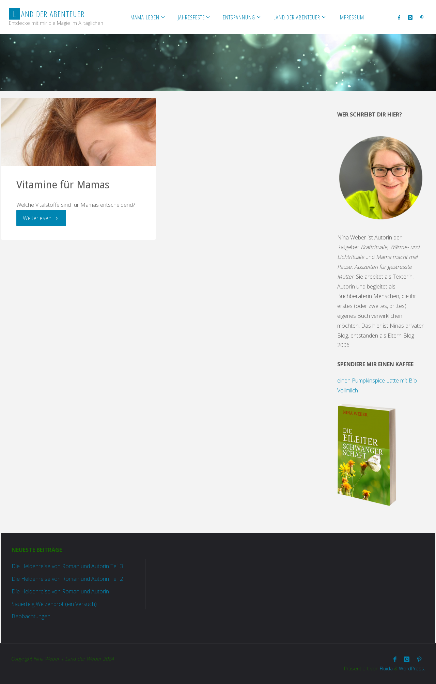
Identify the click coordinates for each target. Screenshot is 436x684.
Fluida (385, 668)
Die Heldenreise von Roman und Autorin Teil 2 (67, 578)
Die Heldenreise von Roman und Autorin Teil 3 (67, 566)
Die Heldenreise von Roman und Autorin (60, 591)
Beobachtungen (31, 616)
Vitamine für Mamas (62, 185)
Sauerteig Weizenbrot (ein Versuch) (54, 604)
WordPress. (412, 668)
